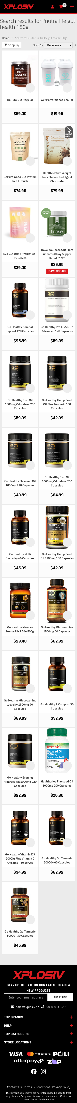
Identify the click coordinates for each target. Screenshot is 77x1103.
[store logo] (25, 6)
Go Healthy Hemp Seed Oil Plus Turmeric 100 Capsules (57, 404)
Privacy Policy (61, 1087)
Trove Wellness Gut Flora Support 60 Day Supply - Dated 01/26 (57, 254)
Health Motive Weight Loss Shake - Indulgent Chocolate (57, 177)
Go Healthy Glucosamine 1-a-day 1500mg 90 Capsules (20, 705)
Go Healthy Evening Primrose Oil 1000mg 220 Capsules (20, 782)
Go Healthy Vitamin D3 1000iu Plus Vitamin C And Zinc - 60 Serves (20, 859)
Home (6, 38)
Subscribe (60, 997)
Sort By (38, 45)
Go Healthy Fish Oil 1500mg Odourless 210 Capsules (20, 404)
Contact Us (14, 1087)
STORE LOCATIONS (17, 1042)
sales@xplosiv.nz (27, 1007)
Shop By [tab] (11, 45)
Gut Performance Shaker (57, 100)
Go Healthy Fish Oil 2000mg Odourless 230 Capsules (57, 481)
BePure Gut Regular (20, 100)
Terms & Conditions (36, 1087)
